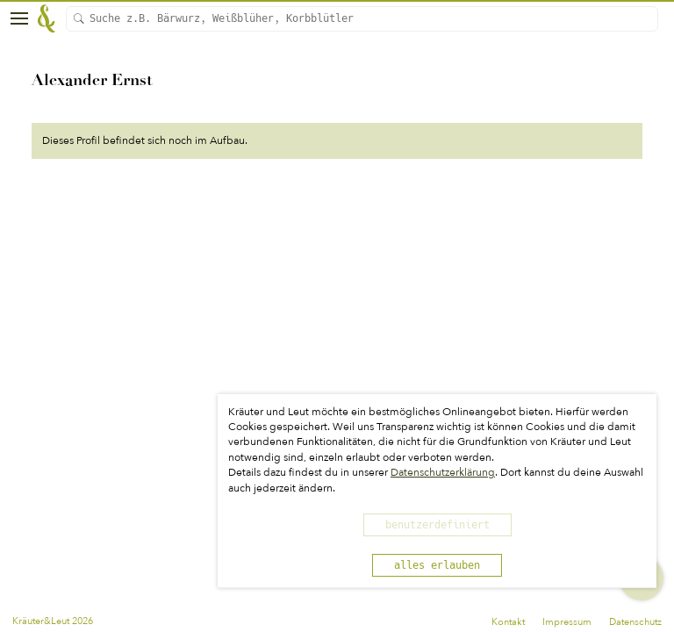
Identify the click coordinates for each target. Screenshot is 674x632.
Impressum (567, 621)
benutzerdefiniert (437, 525)
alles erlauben (437, 565)
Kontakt (508, 621)
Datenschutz (635, 621)
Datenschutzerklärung (443, 472)
